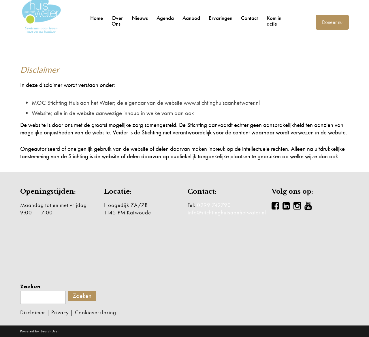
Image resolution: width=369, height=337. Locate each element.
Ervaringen (220, 18)
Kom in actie (274, 21)
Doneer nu (332, 22)
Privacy (60, 312)
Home (96, 18)
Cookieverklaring (95, 312)
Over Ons (117, 21)
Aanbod (191, 18)
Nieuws (140, 18)
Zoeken (30, 287)
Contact (249, 18)
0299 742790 (214, 205)
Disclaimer (32, 312)
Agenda (165, 18)
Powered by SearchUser (39, 331)
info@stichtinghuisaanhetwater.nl (227, 212)
